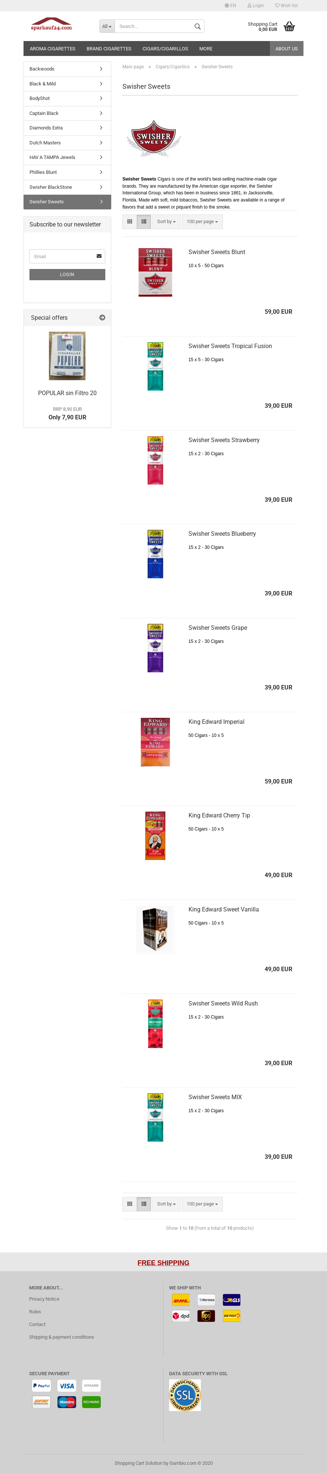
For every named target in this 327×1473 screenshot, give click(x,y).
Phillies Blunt (43, 172)
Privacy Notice (44, 1299)
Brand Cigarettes (109, 48)
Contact (37, 1324)
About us (286, 48)
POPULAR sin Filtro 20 (67, 393)
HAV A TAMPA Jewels (52, 157)
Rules (35, 1311)
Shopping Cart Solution (138, 1463)
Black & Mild (42, 84)
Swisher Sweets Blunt (217, 252)
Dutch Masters (45, 143)
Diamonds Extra (46, 128)
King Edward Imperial (217, 721)
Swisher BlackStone (50, 187)
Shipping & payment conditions (61, 1337)
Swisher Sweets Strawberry (224, 440)
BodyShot (39, 98)
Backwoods (41, 69)
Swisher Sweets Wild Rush (223, 1003)
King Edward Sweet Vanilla (224, 909)
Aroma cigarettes (52, 48)
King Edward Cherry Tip (219, 815)
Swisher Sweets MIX (215, 1097)
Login (255, 5)
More (205, 48)
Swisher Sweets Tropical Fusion (230, 346)
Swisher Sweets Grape (218, 627)
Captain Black (44, 113)
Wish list (286, 5)
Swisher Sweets (46, 201)
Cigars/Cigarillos (165, 48)
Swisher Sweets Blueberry (222, 533)
